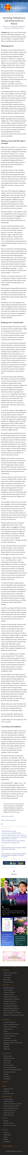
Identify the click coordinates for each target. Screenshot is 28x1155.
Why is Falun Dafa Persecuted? (11, 1024)
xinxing (5, 249)
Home (5, 14)
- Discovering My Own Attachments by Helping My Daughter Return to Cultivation (14, 837)
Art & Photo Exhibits (9, 1065)
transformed (5, 394)
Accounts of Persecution (9, 1036)
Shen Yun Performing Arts (10, 1067)
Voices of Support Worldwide (11, 1108)
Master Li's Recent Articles (10, 1125)
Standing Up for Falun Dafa (10, 997)
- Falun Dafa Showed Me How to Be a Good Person (14, 835)
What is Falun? (7, 979)
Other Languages (7, 1146)
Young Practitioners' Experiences (12, 999)
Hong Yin (3, 560)
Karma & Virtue (7, 1096)
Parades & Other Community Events (12, 1069)
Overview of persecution (10, 1022)
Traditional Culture (8, 1089)
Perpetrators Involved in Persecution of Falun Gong (13, 1043)
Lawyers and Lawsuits (9, 1113)
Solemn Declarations (9, 1115)
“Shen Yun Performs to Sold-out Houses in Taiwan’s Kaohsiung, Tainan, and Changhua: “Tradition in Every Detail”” (13, 855)
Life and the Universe (9, 1093)
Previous (3, 845)
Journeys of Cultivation (9, 992)
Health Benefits (7, 975)
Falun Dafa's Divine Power (10, 1001)
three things (18, 147)
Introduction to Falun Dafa (10, 973)
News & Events (6, 1053)
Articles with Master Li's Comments (12, 1012)
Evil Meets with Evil (8, 1101)
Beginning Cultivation (9, 987)
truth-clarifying (19, 154)
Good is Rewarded (8, 1099)
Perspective (5, 1082)
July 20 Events (7, 1063)
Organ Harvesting (8, 1029)
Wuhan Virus (7, 1049)
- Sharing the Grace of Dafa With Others (11, 833)
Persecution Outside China (10, 1040)
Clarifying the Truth (8, 994)
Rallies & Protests (8, 1056)
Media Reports (7, 1076)
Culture (4, 1086)
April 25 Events (7, 1060)
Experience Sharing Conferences (11, 1008)
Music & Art (6, 1091)
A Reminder (15, 272)
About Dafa (5, 970)
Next (2, 851)
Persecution (5, 1019)
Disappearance (7, 1038)
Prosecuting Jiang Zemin (10, 1110)
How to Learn (7, 977)
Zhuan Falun (9, 61)
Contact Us (6, 1132)
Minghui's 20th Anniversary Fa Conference (14, 1015)
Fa (15, 58)
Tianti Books (23, 1)
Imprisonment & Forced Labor (11, 1033)
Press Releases (7, 1079)
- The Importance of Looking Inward (10, 842)
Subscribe (6, 1139)
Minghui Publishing (16, 1)
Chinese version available (7, 816)
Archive (5, 1137)
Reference (5, 1118)
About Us (5, 1130)
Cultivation (11, 14)
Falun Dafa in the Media (9, 1072)
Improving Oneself (19, 14)
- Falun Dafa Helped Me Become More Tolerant (13, 840)
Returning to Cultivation (9, 1003)
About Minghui (7, 1134)
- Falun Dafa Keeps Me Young (8, 831)
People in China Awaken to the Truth (13, 1103)
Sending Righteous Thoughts (11, 1006)
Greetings (6, 1074)
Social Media (7, 1141)
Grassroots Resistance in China (11, 1106)
